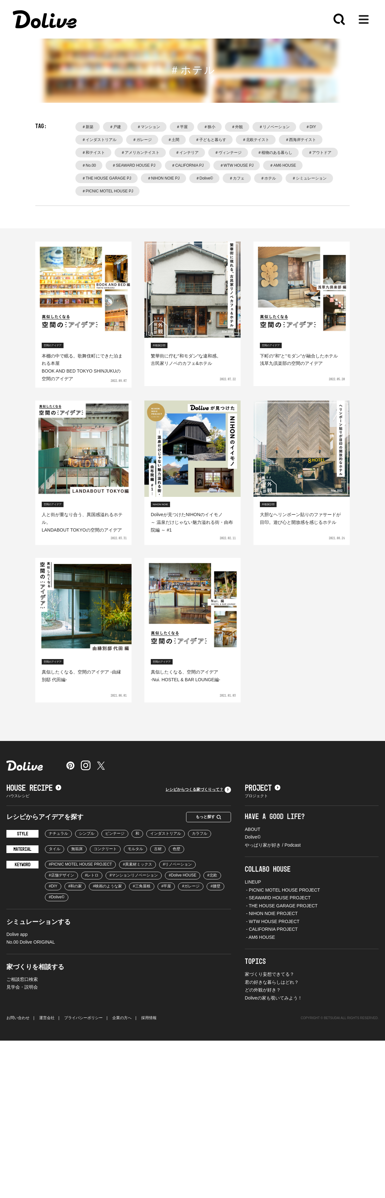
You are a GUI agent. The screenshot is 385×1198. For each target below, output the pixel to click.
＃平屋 (182, 127)
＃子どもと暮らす (210, 139)
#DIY (53, 886)
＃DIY (311, 127)
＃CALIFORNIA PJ (187, 165)
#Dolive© (56, 897)
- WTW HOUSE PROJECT (272, 921)
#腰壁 (215, 886)
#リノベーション (177, 864)
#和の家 (75, 886)
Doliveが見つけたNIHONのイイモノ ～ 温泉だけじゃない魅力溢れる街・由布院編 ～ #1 (192, 522)
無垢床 (77, 849)
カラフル (199, 833)
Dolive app (17, 934)
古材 (158, 849)
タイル (54, 849)
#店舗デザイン (61, 875)
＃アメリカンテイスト (140, 152)
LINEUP (253, 882)
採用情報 (149, 1018)
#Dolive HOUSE (182, 875)
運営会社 (47, 1018)
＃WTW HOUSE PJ (236, 165)
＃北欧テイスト (255, 139)
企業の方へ (122, 1018)
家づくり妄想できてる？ (269, 974)
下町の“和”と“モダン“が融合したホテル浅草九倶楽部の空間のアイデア (299, 359)
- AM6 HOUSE (260, 937)
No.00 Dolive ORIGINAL (30, 942)
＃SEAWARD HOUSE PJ (133, 165)
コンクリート (105, 849)
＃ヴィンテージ (228, 152)
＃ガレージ (142, 139)
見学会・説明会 (22, 987)
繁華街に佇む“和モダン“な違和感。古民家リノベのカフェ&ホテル (186, 359)
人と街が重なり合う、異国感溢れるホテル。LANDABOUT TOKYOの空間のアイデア (82, 522)
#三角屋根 (141, 886)
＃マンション (148, 127)
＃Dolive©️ (204, 178)
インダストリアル (165, 833)
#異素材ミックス (137, 864)
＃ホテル (268, 178)
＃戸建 (115, 127)
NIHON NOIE (160, 504)
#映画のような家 (107, 886)
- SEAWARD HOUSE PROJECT (278, 897)
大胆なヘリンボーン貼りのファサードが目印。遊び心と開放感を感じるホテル (300, 518)
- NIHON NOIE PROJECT (271, 913)
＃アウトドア (319, 152)
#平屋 (166, 886)
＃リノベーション (274, 127)
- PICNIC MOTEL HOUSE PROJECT (282, 890)
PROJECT (263, 788)
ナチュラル (58, 833)
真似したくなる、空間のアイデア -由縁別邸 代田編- (81, 675)
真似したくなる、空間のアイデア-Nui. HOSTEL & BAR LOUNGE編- (185, 675)
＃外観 (237, 127)
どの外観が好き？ (263, 989)
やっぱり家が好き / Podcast (273, 845)
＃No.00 (89, 165)
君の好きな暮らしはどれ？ (272, 982)
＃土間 (173, 139)
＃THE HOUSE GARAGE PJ (106, 178)
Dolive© (253, 837)
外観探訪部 (159, 345)
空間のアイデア (53, 345)
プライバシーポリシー (83, 1018)
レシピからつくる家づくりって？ (198, 790)
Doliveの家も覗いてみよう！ (273, 997)
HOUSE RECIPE (34, 788)
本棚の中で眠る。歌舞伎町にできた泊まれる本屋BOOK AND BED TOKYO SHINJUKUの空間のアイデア (82, 367)
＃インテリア (187, 152)
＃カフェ (236, 178)
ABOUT (252, 829)
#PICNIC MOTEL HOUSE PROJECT (80, 864)
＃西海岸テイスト (300, 139)
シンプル (86, 833)
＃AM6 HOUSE (283, 165)
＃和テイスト (93, 152)
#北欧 (212, 875)
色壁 (176, 849)
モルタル (135, 849)
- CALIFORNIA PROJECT (271, 929)
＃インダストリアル (99, 139)
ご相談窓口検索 (22, 979)
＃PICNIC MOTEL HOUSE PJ (107, 191)
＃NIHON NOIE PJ (163, 178)
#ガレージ (191, 886)
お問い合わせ (18, 1018)
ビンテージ (114, 833)
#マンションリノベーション (133, 875)
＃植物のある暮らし (275, 152)
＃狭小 (209, 127)
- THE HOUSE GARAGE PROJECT (281, 905)
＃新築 (87, 127)
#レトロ (92, 875)
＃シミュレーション (309, 178)
